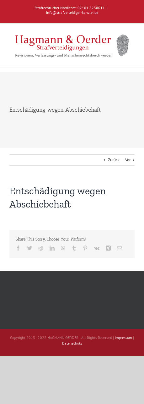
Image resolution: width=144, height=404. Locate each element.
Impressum (123, 337)
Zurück (114, 160)
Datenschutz (72, 343)
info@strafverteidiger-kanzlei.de (72, 12)
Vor (128, 160)
